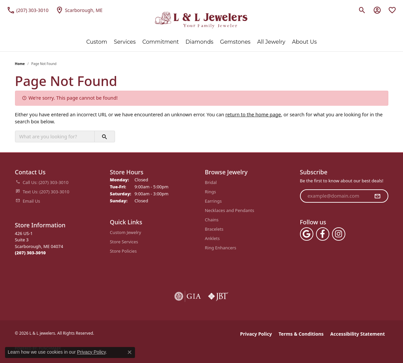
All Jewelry (271, 42)
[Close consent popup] (130, 352)
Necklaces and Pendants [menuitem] (229, 210)
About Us (304, 42)
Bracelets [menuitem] (214, 229)
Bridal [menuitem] (211, 182)
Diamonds (199, 42)
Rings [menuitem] (210, 192)
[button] (362, 10)
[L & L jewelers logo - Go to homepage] (201, 20)
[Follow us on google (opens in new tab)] (306, 234)
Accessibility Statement (357, 334)
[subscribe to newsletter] (377, 196)
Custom (96, 42)
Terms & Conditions (301, 334)
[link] (28, 10)
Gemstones (235, 42)
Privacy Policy (256, 334)
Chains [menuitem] (212, 220)
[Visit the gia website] (187, 296)
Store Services (124, 242)
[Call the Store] (30, 253)
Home (20, 63)
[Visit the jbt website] (218, 296)
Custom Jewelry (125, 232)
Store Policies (123, 251)
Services (125, 42)
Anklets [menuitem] (212, 238)
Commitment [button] (160, 42)
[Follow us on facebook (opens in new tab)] (322, 234)
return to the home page (253, 114)
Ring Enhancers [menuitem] (220, 248)
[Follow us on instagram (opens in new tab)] (338, 234)
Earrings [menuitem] (213, 201)
